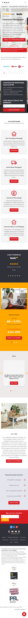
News (11, 542)
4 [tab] (17, 390)
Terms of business (14, 539)
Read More (14, 383)
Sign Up (5, 519)
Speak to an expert (14, 338)
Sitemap (16, 542)
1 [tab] (8, 275)
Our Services (23, 537)
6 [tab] (19, 275)
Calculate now (14, 110)
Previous (1, 373)
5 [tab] (17, 275)
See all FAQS (14, 502)
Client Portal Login (22, 6)
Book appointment (13, 6)
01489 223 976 (4, 6)
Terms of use (5, 539)
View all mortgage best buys (14, 329)
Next (27, 373)
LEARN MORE (14, 150)
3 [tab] (16, 342)
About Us (4, 537)
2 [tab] (10, 275)
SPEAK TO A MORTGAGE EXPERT (14, 39)
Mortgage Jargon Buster (13, 537)
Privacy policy (23, 539)
